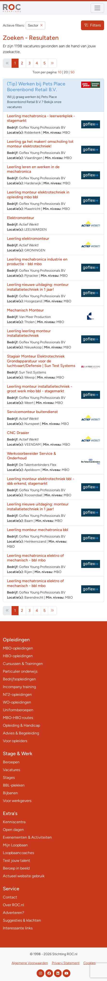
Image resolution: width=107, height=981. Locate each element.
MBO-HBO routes (18, 717)
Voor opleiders (15, 741)
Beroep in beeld (16, 868)
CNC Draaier (18, 432)
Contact (10, 897)
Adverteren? (13, 912)
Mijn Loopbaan (15, 845)
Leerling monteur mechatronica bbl (37, 529)
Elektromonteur (20, 217)
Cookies (89, 963)
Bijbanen (10, 793)
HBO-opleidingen (18, 656)
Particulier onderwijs (20, 671)
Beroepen (11, 762)
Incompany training (19, 686)
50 (72, 72)
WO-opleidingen (17, 702)
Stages (9, 777)
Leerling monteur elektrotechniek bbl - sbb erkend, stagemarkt (40, 481)
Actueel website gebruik (24, 876)
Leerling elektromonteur (28, 238)
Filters (92, 25)
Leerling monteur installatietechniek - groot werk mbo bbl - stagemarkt (39, 388)
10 (59, 72)
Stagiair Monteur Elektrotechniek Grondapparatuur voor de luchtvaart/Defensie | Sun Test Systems (41, 361)
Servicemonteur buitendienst (32, 411)
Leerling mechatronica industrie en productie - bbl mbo (37, 261)
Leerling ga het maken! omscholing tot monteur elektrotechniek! (40, 143)
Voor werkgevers (17, 800)
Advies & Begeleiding (21, 733)
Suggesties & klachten (22, 920)
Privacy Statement (66, 963)
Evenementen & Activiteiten (27, 837)
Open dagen (13, 829)
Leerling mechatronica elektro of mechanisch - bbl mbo (35, 557)
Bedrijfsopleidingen (19, 679)
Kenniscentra (14, 822)
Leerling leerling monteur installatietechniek (29, 333)
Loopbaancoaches (18, 852)
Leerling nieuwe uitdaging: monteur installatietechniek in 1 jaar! (38, 286)
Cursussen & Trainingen (23, 663)
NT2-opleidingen (17, 694)
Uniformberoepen (18, 710)
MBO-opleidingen (18, 648)
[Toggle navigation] (97, 8)
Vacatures (11, 769)
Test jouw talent (16, 860)
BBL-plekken (14, 785)
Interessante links (18, 928)
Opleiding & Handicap (21, 725)
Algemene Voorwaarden (30, 963)
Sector (35, 25)
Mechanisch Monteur (25, 310)
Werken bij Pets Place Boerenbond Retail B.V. (36, 86)
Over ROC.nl (13, 905)
